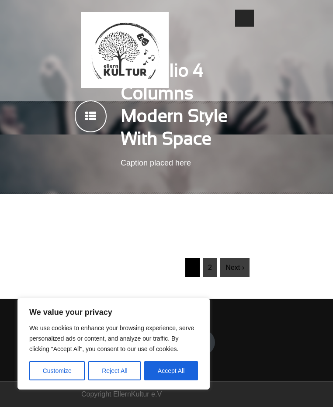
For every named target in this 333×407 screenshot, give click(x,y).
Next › (234, 267)
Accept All (171, 370)
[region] (113, 344)
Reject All (114, 370)
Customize (57, 370)
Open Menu (244, 18)
